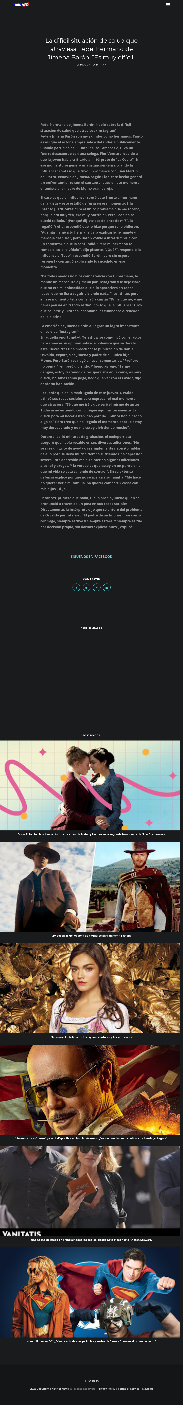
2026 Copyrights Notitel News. (49, 1388)
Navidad (147, 1388)
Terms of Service (128, 1388)
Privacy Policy (106, 1388)
